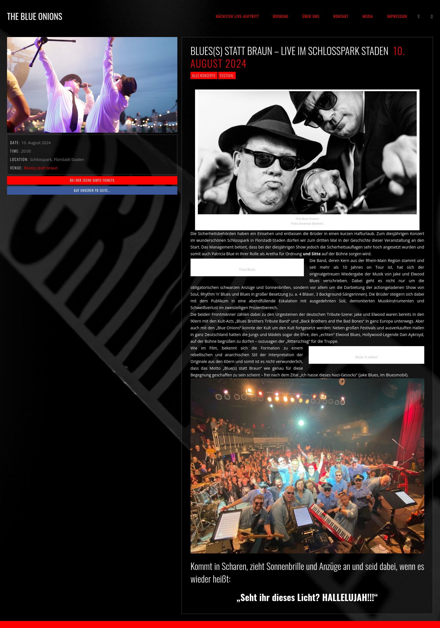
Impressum (397, 16)
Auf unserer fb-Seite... (92, 190)
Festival (227, 75)
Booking (280, 16)
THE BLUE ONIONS (34, 16)
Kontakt (340, 16)
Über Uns (311, 16)
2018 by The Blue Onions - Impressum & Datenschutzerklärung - (220, 624)
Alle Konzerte (204, 75)
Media (368, 16)
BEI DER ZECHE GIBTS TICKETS (92, 180)
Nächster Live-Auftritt (237, 16)
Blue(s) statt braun (41, 168)
